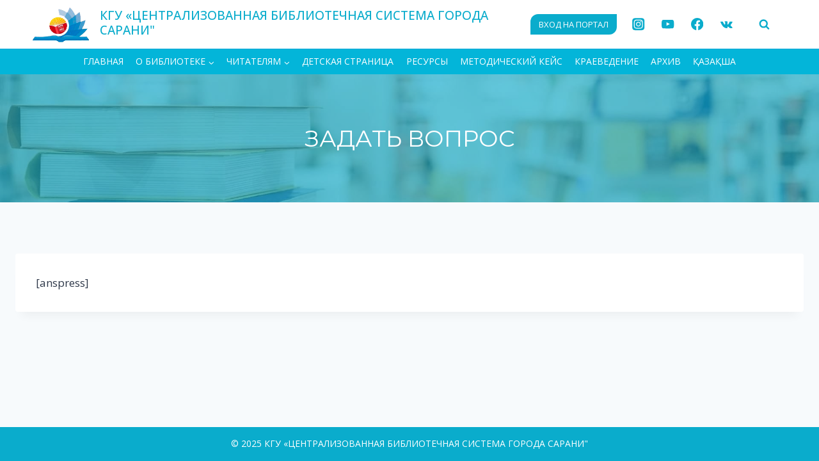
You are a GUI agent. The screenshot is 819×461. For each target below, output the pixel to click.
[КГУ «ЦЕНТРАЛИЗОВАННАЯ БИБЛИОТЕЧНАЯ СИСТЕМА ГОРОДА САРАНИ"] (274, 24)
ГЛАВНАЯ (103, 61)
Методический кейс (511, 61)
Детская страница (348, 61)
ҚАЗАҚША (714, 61)
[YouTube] (667, 24)
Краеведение (607, 61)
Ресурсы (427, 61)
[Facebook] (697, 24)
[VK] (726, 24)
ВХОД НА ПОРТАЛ (573, 24)
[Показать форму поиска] (764, 24)
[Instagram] (638, 24)
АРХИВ (666, 61)
